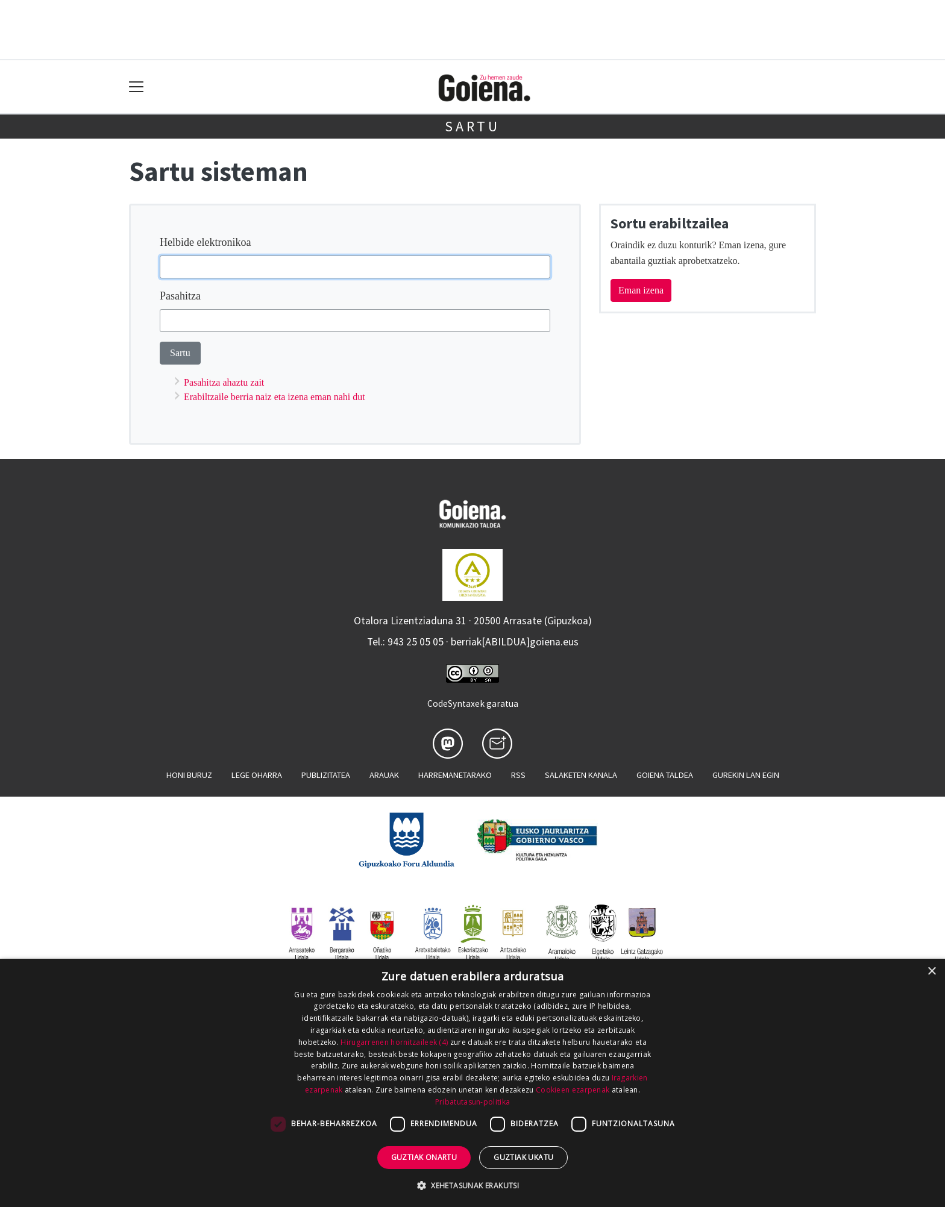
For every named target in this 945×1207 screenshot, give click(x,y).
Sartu (472, 126)
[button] (472, 1185)
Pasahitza (180, 296)
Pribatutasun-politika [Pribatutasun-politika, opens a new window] (472, 1102)
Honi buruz (189, 775)
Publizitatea (325, 775)
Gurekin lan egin (745, 775)
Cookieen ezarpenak (572, 1090)
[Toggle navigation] (136, 87)
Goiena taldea (664, 775)
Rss (518, 775)
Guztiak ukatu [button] (523, 1157)
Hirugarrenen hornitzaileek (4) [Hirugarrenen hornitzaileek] (394, 1042)
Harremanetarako (455, 775)
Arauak (384, 775)
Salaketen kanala (581, 775)
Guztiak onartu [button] (424, 1157)
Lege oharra (256, 775)
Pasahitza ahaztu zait (224, 382)
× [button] (931, 971)
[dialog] (472, 1083)
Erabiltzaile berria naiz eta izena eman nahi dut (274, 397)
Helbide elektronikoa (205, 242)
